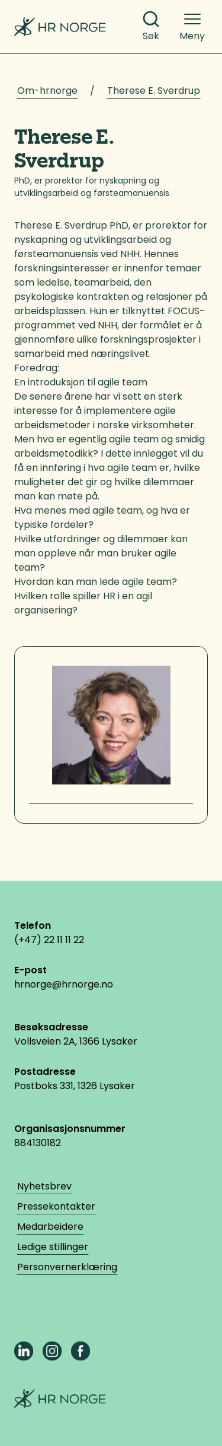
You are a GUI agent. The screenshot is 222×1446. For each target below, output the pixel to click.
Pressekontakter (56, 1206)
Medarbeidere (50, 1226)
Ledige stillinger (52, 1247)
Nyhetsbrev (44, 1186)
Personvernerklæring (67, 1267)
